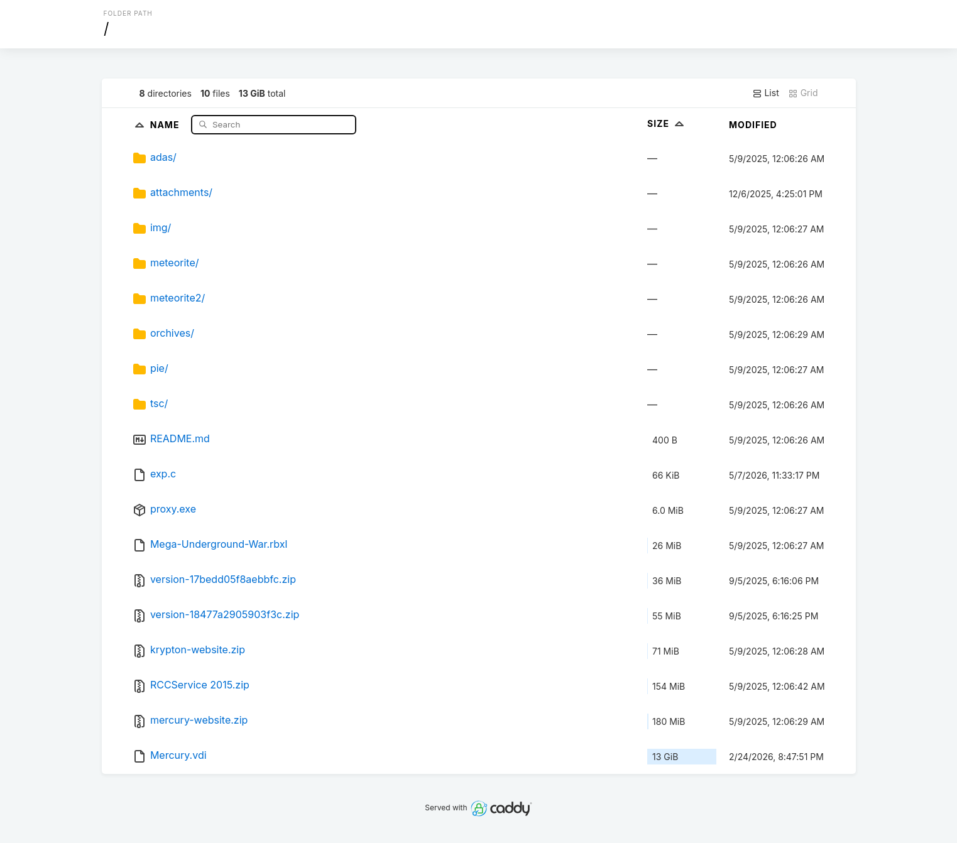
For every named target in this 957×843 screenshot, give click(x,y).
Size (667, 123)
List (765, 93)
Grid (803, 93)
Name (166, 124)
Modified (753, 124)
